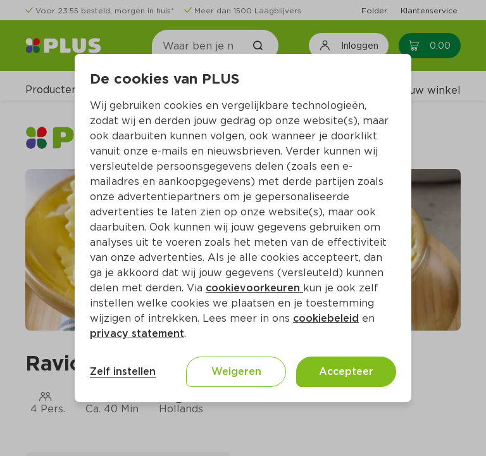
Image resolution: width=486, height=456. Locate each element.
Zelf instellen (123, 371)
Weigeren (236, 371)
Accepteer (346, 371)
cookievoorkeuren (254, 288)
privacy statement (137, 333)
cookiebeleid (326, 318)
